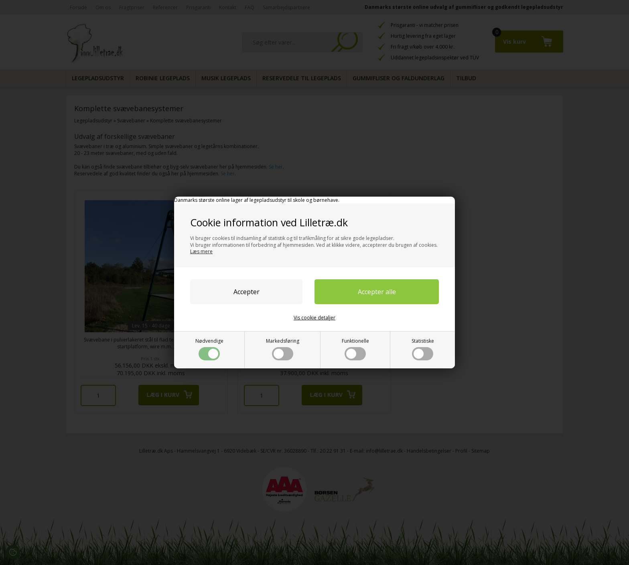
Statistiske (423, 348)
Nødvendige (209, 348)
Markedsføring (282, 348)
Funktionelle (355, 348)
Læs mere (201, 251)
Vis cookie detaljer (314, 317)
